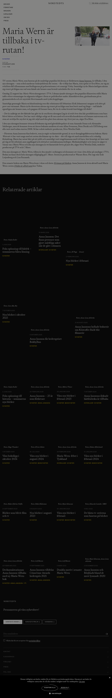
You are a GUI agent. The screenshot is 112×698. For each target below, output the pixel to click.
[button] (56, 693)
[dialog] (56, 349)
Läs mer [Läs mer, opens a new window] (82, 681)
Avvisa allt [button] (65, 687)
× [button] (109, 678)
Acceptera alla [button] (49, 687)
